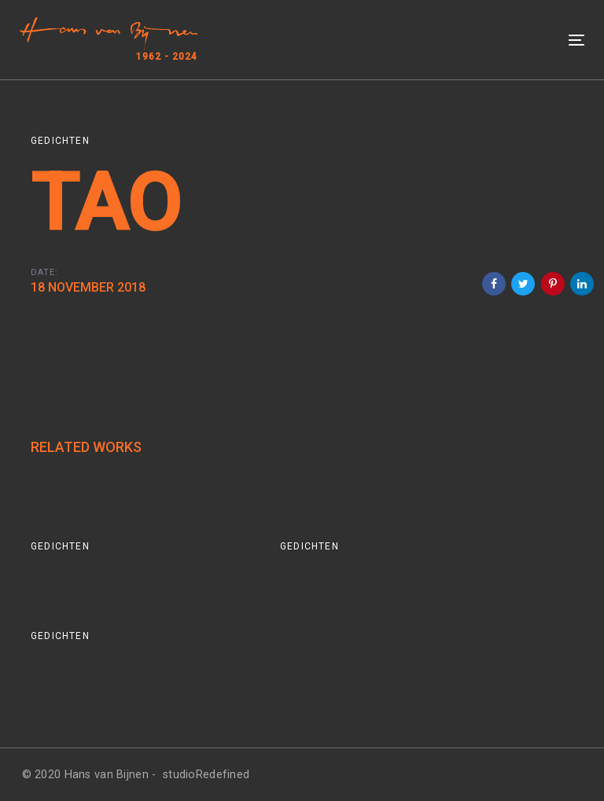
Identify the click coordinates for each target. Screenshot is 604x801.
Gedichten (60, 140)
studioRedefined (206, 774)
